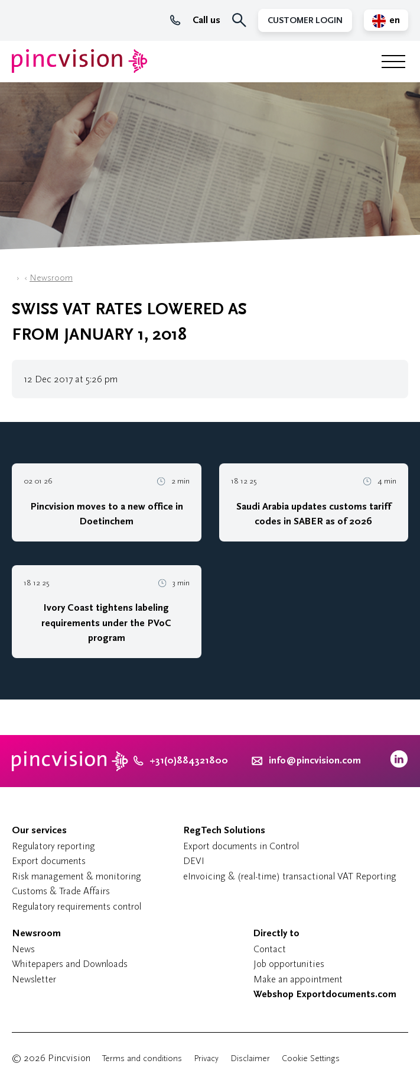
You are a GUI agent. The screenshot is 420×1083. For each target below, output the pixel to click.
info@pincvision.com (315, 760)
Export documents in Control (241, 846)
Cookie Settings (311, 1058)
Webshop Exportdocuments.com (324, 994)
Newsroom (51, 278)
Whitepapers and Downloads (70, 963)
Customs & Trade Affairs (61, 891)
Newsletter (34, 979)
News (23, 949)
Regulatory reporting (53, 846)
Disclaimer (250, 1058)
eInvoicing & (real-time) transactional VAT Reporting (289, 876)
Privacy (206, 1058)
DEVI (193, 860)
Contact (269, 949)
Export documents (49, 860)
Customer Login (305, 20)
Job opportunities (288, 963)
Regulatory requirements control (76, 906)
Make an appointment (298, 979)
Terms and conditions (142, 1058)
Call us (195, 20)
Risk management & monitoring (76, 876)
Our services (39, 830)
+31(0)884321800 (181, 760)
